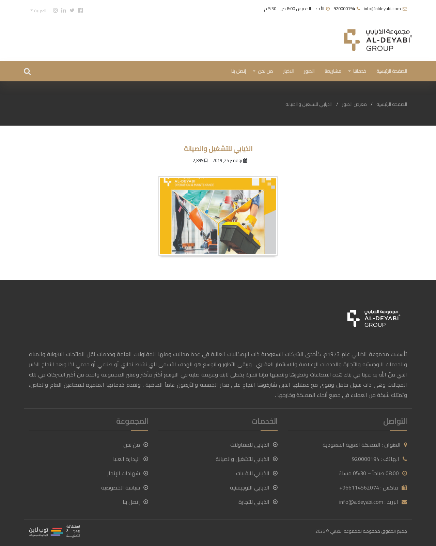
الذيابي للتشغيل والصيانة (247, 459)
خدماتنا (359, 71)
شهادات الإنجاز (127, 473)
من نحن (265, 71)
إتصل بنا (238, 71)
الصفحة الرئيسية (391, 71)
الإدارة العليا (130, 459)
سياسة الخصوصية (124, 487)
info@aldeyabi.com (382, 8)
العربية (39, 10)
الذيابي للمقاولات (254, 444)
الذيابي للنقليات (257, 473)
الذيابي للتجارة (258, 502)
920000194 (344, 8)
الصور (309, 71)
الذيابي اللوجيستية (254, 487)
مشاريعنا (333, 71)
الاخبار (288, 71)
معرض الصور (354, 104)
